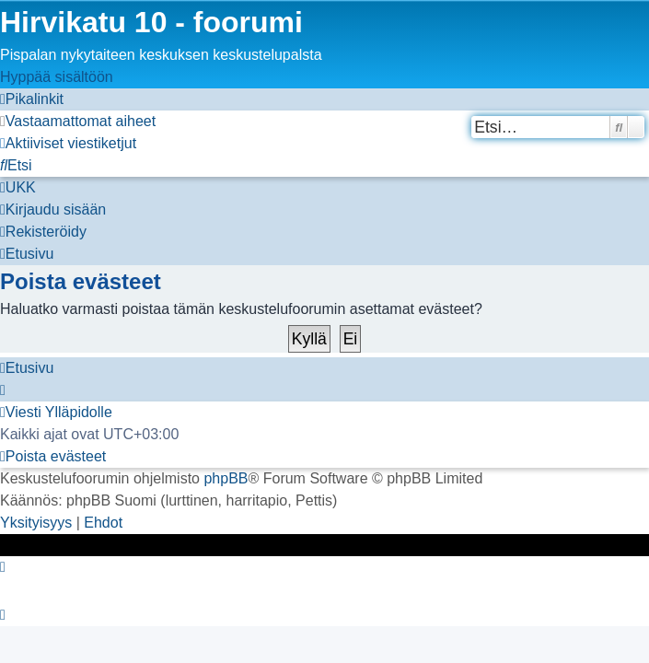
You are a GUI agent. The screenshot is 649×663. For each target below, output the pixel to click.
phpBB (225, 478)
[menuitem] (78, 121)
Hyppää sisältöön (56, 77)
